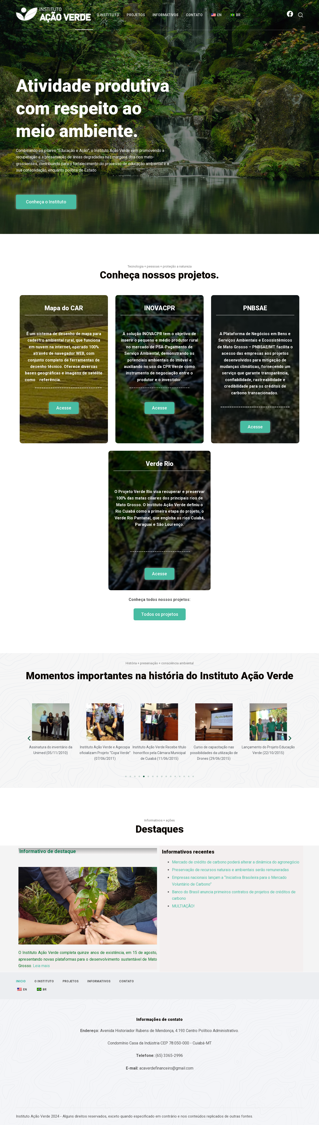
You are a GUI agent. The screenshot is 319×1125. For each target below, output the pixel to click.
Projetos (136, 15)
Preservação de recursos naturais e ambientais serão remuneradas (230, 869)
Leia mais (41, 965)
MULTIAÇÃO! (183, 906)
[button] (46, 202)
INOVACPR (159, 308)
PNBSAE (255, 308)
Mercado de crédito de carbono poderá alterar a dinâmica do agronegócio (235, 862)
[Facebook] (290, 14)
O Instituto (108, 15)
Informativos (165, 15)
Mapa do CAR (64, 308)
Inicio (84, 15)
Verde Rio (159, 463)
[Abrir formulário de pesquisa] (300, 14)
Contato (194, 15)
